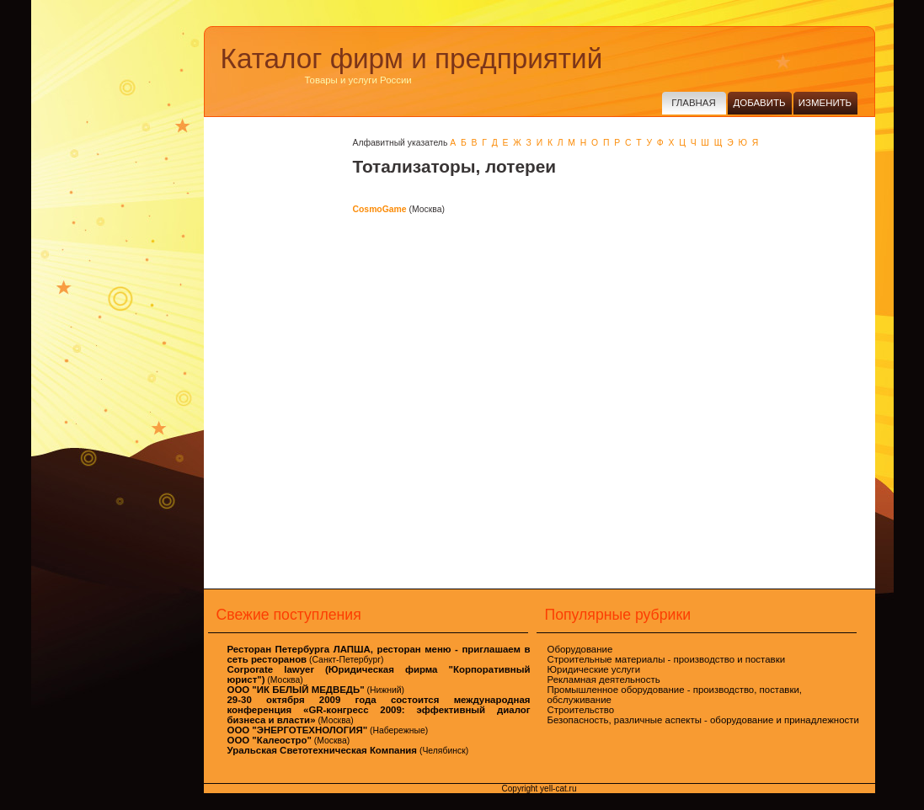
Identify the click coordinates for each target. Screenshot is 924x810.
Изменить (825, 103)
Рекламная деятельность (603, 679)
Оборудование (580, 649)
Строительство (581, 710)
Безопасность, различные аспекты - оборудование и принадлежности (703, 720)
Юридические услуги (594, 669)
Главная (693, 103)
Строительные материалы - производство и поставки (666, 659)
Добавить (760, 103)
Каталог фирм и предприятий (412, 58)
